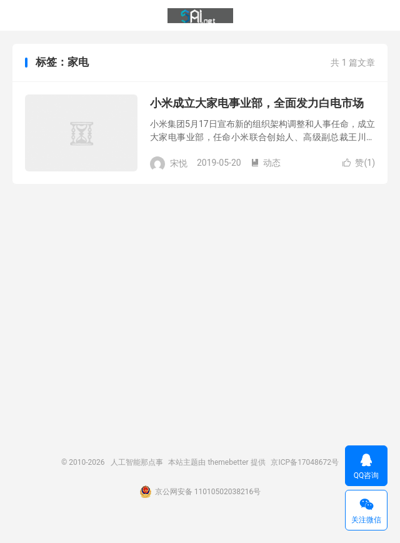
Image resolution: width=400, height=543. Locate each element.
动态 (266, 163)
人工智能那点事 (200, 15)
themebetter (228, 462)
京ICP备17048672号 (305, 462)
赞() (358, 163)
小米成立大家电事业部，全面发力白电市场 (257, 102)
